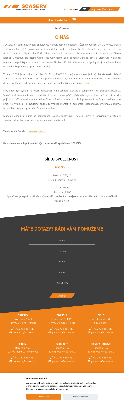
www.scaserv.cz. (37, 131)
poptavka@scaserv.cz (24, 332)
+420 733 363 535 (25, 328)
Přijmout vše (44, 397)
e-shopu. (86, 83)
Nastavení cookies (80, 397)
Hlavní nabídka (57, 20)
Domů (58, 28)
